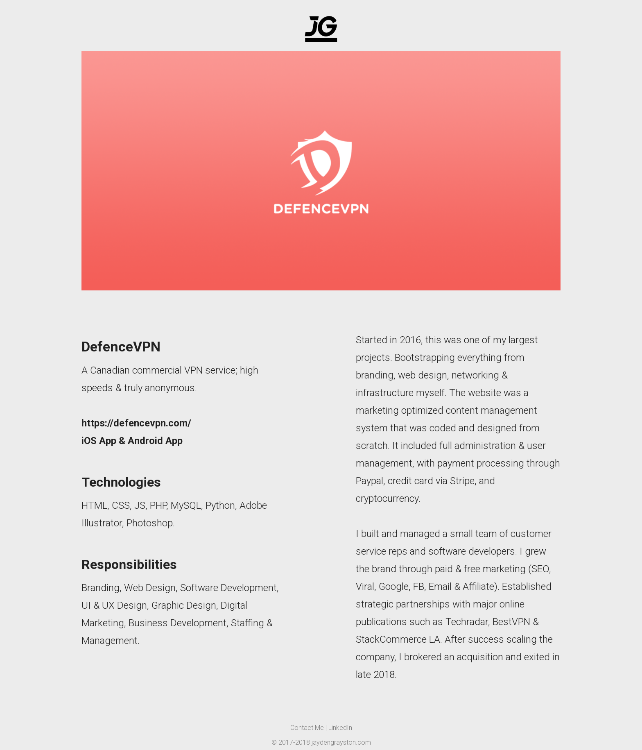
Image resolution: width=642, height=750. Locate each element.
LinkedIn (340, 728)
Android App (155, 440)
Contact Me (307, 728)
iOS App (98, 440)
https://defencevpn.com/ (136, 423)
